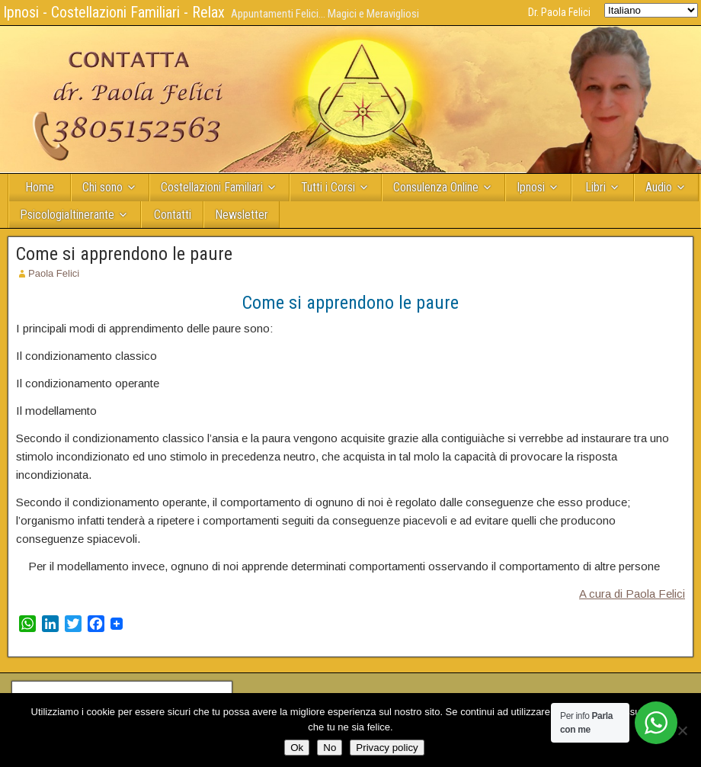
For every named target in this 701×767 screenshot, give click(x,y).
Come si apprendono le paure (124, 254)
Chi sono (102, 187)
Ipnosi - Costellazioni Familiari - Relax (114, 12)
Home (39, 187)
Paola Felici (53, 273)
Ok (296, 747)
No (329, 747)
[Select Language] (651, 10)
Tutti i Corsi (328, 187)
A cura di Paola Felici (632, 593)
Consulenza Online (436, 187)
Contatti (172, 214)
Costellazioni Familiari (212, 187)
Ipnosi (531, 187)
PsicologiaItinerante (67, 214)
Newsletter (241, 214)
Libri (595, 187)
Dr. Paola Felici (559, 12)
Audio (658, 187)
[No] (682, 730)
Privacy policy (387, 747)
